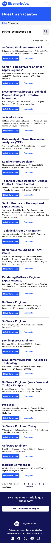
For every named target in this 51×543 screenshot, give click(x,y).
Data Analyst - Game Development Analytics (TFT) (24, 140)
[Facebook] (19, 538)
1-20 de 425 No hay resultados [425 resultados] (10, 485)
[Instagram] (38, 538)
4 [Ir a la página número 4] (35, 484)
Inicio (4, 23)
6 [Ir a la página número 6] (43, 484)
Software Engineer (14, 321)
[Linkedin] (12, 538)
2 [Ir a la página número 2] (28, 484)
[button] (46, 3)
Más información (10, 58)
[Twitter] (25, 538)
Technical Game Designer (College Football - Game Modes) (25, 182)
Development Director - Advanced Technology (24, 361)
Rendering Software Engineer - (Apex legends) (22, 278)
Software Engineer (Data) (19, 426)
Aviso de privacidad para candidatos (25, 530)
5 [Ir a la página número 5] (39, 484)
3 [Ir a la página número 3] (32, 484)
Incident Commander (16, 464)
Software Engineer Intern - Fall (22, 47)
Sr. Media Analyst (13, 117)
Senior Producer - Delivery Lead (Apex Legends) (23, 205)
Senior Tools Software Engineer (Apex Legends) (23, 68)
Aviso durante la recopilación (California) (25, 533)
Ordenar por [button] (37, 40)
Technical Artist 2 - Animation (21, 230)
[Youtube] (32, 538)
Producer (8, 404)
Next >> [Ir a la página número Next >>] (29, 486)
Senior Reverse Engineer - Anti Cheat (22, 251)
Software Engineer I (15, 302)
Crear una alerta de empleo (25, 508)
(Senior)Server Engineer (18, 340)
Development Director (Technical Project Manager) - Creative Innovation (24, 95)
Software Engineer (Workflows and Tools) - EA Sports (25, 383)
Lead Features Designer (18, 161)
